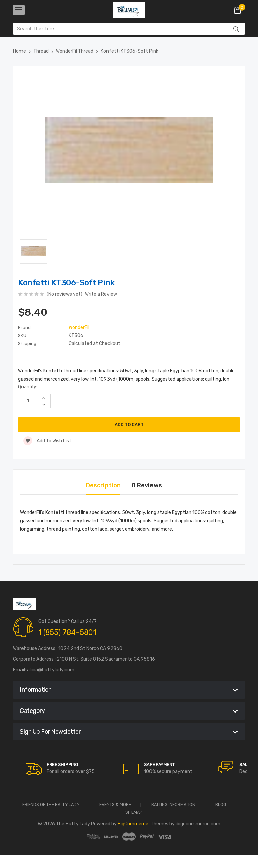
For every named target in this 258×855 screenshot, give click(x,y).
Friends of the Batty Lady (50, 805)
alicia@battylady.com (50, 670)
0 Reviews (147, 485)
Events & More (115, 805)
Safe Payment (159, 764)
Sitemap (133, 812)
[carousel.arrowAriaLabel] (34, 769)
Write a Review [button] (101, 294)
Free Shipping (62, 764)
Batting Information (173, 805)
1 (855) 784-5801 (67, 632)
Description (103, 485)
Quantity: (27, 386)
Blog (220, 805)
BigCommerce (133, 824)
